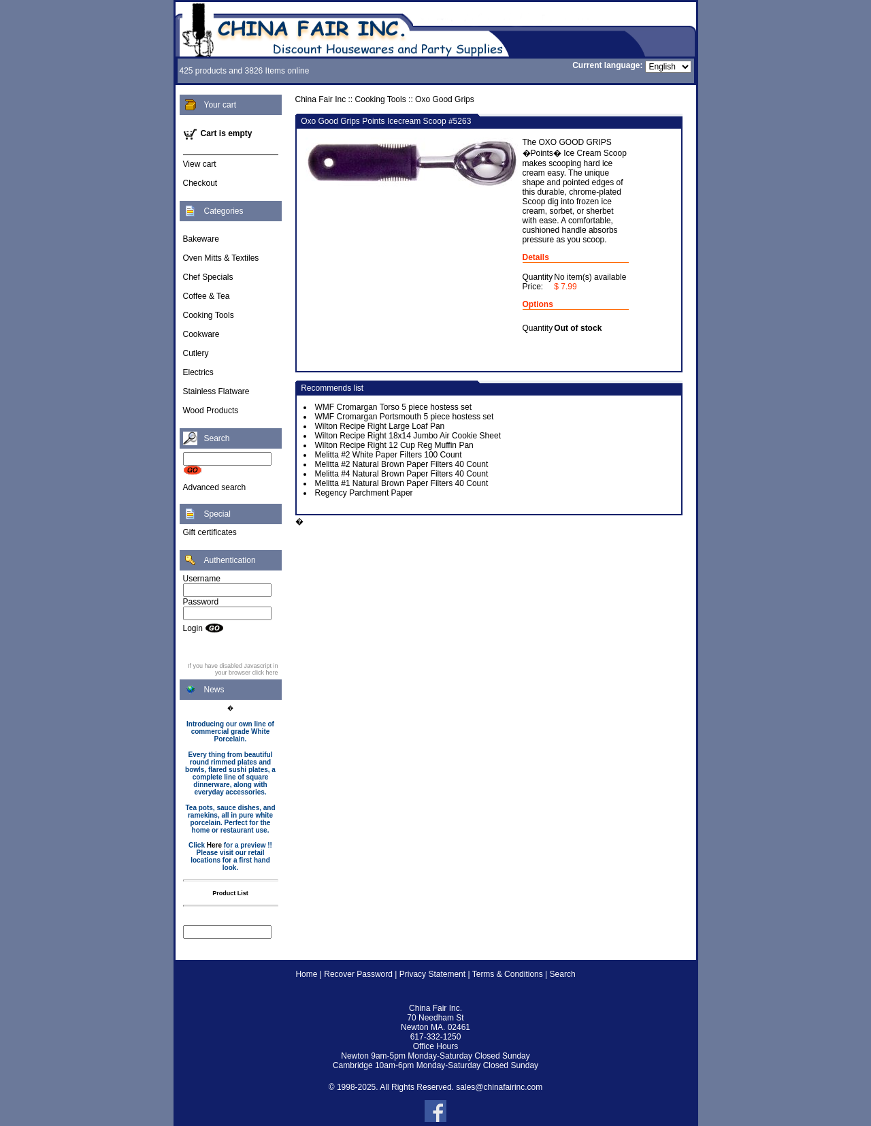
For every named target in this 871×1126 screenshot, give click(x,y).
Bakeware (201, 239)
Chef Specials (208, 277)
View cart (199, 164)
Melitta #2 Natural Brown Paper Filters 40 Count (402, 464)
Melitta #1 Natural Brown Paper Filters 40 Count (402, 483)
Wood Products (211, 410)
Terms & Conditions (507, 974)
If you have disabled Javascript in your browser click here (233, 669)
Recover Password (358, 974)
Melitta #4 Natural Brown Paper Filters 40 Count (402, 474)
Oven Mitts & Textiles (221, 258)
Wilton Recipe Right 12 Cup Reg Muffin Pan (394, 445)
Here (214, 845)
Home (306, 974)
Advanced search (214, 487)
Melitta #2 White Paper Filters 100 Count (388, 455)
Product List (230, 893)
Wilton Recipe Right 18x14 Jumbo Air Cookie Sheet (408, 435)
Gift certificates (210, 532)
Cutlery (196, 353)
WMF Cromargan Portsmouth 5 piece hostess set (404, 416)
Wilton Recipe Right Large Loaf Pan (380, 426)
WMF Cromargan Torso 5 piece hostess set (393, 407)
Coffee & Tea (206, 296)
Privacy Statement (432, 974)
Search (563, 974)
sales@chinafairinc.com (499, 1087)
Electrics (198, 372)
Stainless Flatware (216, 391)
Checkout (200, 183)
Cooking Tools (208, 315)
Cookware (201, 334)
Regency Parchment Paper (364, 493)
